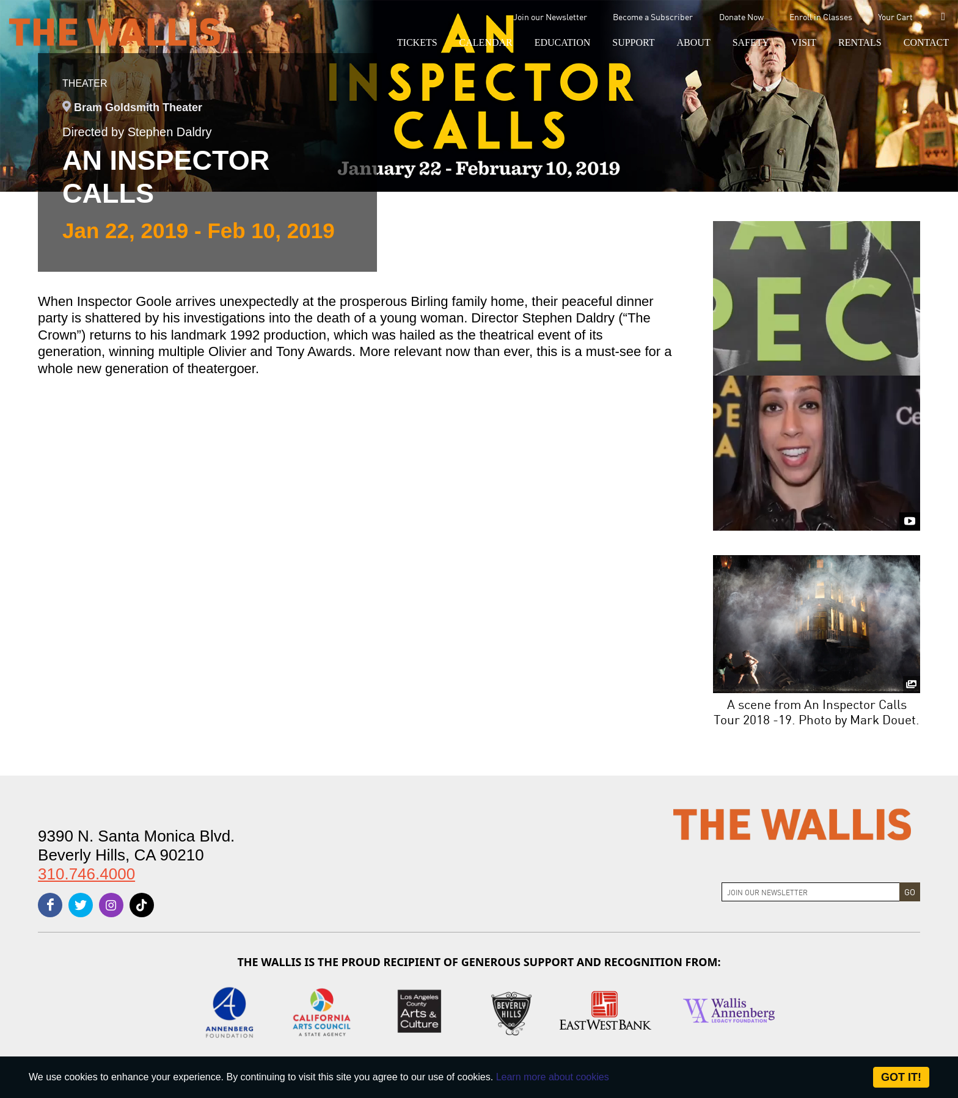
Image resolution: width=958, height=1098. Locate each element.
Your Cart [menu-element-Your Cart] (895, 16)
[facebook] (50, 905)
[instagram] (111, 905)
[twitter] (80, 905)
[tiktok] (142, 905)
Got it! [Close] (901, 1077)
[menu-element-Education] (562, 43)
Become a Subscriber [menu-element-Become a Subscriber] (653, 16)
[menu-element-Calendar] (486, 43)
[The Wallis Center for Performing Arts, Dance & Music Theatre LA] (114, 31)
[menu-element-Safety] (751, 43)
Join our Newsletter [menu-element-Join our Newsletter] (550, 16)
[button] (417, 43)
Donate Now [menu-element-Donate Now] (741, 16)
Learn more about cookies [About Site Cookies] (552, 1077)
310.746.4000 (86, 874)
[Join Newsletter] (811, 891)
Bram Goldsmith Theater (138, 107)
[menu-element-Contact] (921, 43)
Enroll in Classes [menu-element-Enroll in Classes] (820, 16)
